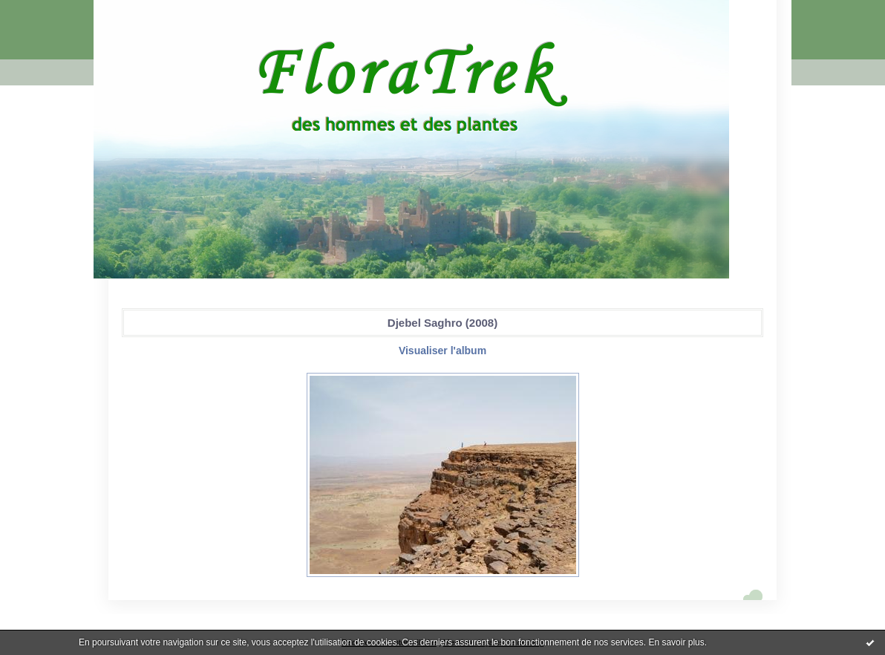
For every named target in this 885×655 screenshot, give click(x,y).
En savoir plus (676, 642)
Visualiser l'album (442, 350)
